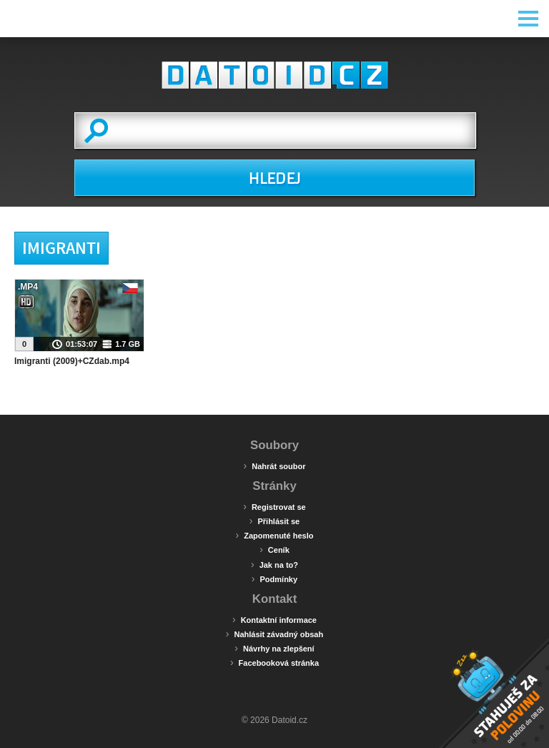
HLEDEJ (274, 178)
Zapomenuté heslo (275, 535)
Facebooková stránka (274, 662)
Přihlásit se (274, 520)
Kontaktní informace (274, 619)
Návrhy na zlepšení (274, 648)
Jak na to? (274, 564)
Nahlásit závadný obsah (274, 633)
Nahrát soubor (275, 465)
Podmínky (274, 578)
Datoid (274, 75)
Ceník (274, 549)
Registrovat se (274, 506)
